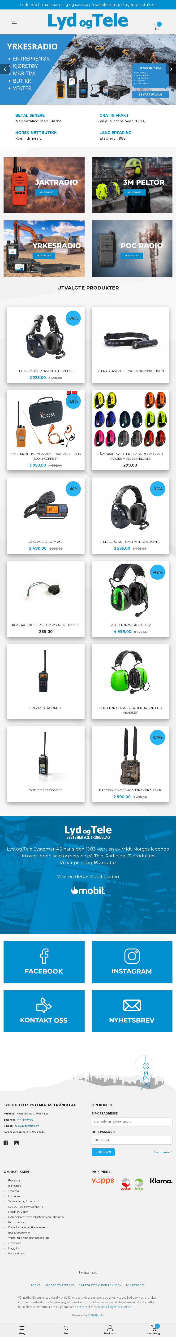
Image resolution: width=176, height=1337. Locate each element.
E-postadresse (105, 1115)
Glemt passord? (163, 1153)
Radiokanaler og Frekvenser (27, 1228)
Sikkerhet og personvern (100, 1286)
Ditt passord (103, 1133)
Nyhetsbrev (135, 1286)
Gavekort (14, 1244)
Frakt (35, 1286)
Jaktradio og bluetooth (23, 1202)
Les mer (82, 1308)
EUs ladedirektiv (19, 1234)
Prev (5, 69)
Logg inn (14, 1249)
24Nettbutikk (96, 1317)
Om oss (13, 1192)
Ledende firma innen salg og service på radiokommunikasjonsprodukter (88, 4)
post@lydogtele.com (27, 1127)
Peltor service (17, 1223)
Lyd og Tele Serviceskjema (25, 1208)
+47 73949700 (25, 1121)
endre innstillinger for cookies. (113, 1308)
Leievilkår (14, 1197)
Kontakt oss (16, 1255)
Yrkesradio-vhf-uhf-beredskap (28, 1239)
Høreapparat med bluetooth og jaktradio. (36, 1218)
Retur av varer (18, 1213)
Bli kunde (14, 1187)
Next (171, 69)
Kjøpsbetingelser (59, 1286)
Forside (14, 1182)
